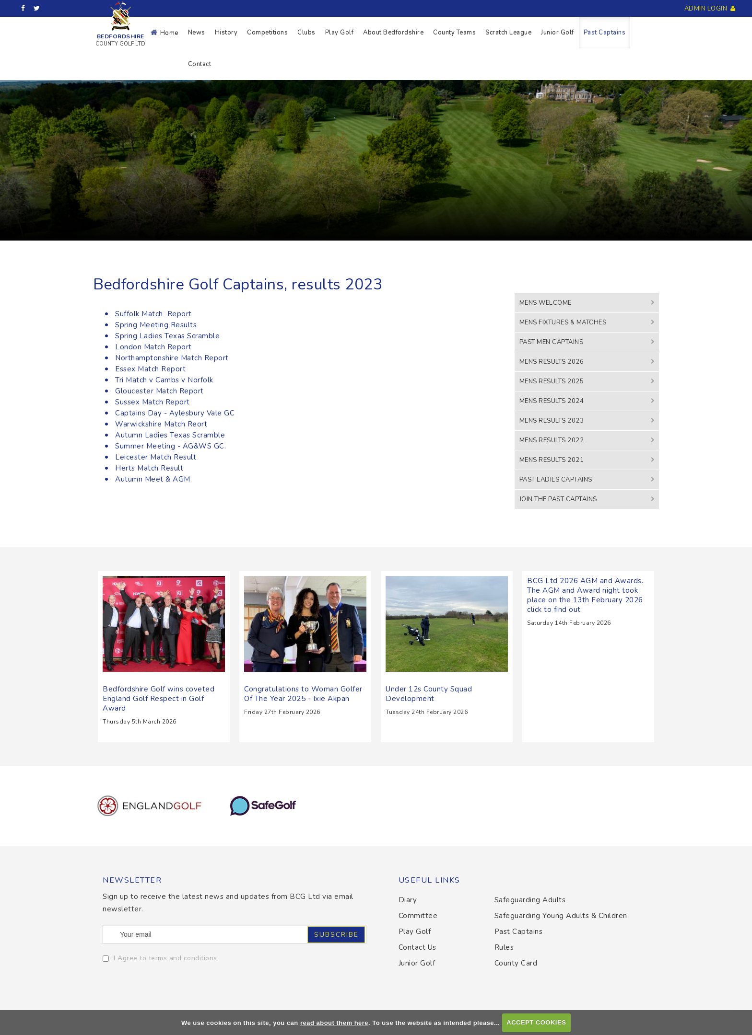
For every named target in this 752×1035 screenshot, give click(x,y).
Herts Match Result (149, 468)
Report (178, 314)
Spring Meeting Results (156, 325)
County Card (516, 963)
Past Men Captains (551, 342)
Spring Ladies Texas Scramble (167, 336)
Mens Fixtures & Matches (563, 322)
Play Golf (415, 931)
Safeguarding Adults (530, 900)
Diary (408, 900)
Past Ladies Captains (555, 479)
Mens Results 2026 (551, 361)
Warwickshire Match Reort (161, 424)
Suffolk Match (139, 314)
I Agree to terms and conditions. (166, 958)
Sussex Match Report (152, 402)
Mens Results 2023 (551, 420)
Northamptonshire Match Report (172, 358)
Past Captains (518, 931)
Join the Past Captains (558, 499)
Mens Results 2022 (551, 440)
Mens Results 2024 (551, 401)
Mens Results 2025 (551, 381)
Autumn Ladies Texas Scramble (170, 435)
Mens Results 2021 (551, 460)
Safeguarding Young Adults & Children (560, 915)
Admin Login (711, 8)
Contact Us (417, 947)
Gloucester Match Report (159, 391)
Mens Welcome (545, 303)
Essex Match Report (150, 369)
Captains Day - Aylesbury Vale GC (175, 413)
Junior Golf (417, 963)
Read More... (169, 656)
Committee (418, 915)
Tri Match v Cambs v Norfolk (164, 380)
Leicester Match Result (155, 457)
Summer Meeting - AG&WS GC (169, 446)
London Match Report (153, 347)
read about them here (334, 1022)
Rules (504, 947)
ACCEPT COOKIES (536, 1022)
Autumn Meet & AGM (152, 479)
